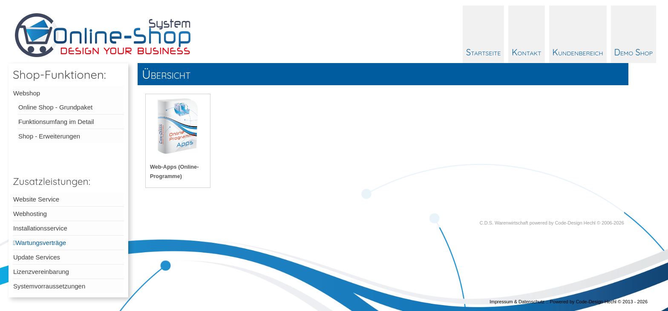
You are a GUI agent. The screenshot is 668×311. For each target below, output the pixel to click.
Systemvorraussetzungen (49, 286)
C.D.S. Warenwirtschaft (504, 222)
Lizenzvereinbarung (41, 271)
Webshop (26, 93)
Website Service (36, 199)
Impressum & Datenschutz (516, 301)
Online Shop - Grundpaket (55, 107)
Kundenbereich (578, 52)
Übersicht (166, 74)
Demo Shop (633, 52)
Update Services (36, 257)
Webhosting (30, 213)
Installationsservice (40, 228)
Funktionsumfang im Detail (56, 121)
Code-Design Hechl (575, 222)
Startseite (483, 52)
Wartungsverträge (40, 242)
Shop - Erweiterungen (49, 136)
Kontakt (526, 52)
